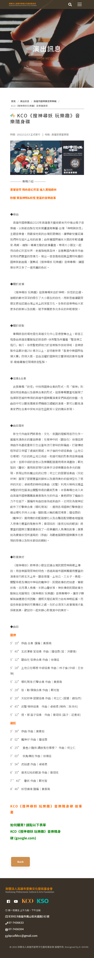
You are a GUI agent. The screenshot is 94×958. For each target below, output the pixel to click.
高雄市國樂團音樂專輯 (45, 101)
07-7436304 (16, 929)
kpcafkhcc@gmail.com (22, 935)
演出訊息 (24, 101)
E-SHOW (83, 947)
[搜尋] (70, 4)
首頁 (13, 101)
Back (20, 861)
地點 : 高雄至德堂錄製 (57, 134)
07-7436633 (16, 922)
